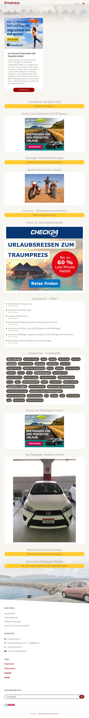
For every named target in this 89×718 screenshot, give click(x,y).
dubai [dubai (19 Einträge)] (11, 364)
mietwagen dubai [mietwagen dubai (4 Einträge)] (60, 373)
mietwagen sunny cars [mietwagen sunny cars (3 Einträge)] (48, 377)
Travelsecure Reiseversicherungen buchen (44, 162)
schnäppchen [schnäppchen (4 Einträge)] (55, 382)
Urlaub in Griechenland (18, 316)
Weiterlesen (24, 90)
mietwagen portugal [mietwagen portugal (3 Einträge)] (31, 377)
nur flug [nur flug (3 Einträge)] (9, 382)
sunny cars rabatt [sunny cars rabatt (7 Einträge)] (16, 396)
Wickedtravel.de (11, 618)
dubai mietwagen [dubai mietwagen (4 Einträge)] (25, 364)
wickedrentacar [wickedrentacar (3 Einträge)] (19, 400)
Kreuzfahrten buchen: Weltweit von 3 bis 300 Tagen (29, 341)
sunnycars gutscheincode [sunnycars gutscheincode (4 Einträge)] (17, 391)
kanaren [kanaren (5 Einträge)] (59, 368)
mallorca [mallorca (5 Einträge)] (11, 373)
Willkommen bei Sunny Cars (20, 304)
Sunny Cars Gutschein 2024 (19, 310)
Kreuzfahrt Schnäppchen (44, 106)
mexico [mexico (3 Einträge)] (29, 373)
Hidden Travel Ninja (12, 622)
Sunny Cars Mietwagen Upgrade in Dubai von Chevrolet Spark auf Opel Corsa (40, 335)
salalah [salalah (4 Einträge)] (44, 382)
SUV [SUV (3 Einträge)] (46, 396)
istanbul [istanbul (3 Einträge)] (50, 368)
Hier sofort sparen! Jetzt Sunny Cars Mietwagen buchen (44, 566)
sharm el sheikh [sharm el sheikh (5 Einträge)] (70, 382)
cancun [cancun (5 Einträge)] (52, 359)
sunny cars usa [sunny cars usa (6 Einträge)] (35, 396)
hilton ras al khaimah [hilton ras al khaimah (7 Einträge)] (34, 368)
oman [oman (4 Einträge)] (18, 382)
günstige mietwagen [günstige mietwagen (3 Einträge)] (14, 368)
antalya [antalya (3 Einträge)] (43, 359)
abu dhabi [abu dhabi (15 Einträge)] (14, 359)
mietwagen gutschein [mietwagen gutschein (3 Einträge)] (14, 377)
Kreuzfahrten (9, 614)
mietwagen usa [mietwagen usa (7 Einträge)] (66, 377)
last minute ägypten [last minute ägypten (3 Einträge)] (72, 368)
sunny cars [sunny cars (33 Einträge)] (16, 387)
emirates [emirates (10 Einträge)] (52, 363)
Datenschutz (9, 669)
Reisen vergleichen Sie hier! (44, 215)
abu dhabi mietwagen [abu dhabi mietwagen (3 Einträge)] (31, 359)
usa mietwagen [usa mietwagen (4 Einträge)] (73, 396)
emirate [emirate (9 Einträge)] (40, 363)
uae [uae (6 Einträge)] (62, 396)
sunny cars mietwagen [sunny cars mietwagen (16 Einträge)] (46, 391)
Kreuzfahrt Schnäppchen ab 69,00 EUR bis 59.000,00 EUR (32, 322)
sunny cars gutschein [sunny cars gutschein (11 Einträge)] (61, 386)
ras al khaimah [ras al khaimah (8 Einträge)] (30, 382)
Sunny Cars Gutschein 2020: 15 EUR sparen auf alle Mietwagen (34, 329)
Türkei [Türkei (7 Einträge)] (54, 396)
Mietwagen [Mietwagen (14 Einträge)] (42, 373)
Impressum (9, 664)
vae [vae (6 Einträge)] (9, 400)
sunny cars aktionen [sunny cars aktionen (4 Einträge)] (37, 387)
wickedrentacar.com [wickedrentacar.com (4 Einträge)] (34, 400)
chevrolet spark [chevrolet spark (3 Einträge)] (64, 359)
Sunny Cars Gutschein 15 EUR (16, 626)
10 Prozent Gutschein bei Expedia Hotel (22, 55)
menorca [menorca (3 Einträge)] (21, 373)
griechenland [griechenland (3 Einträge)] (65, 364)
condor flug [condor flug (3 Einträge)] (76, 359)
